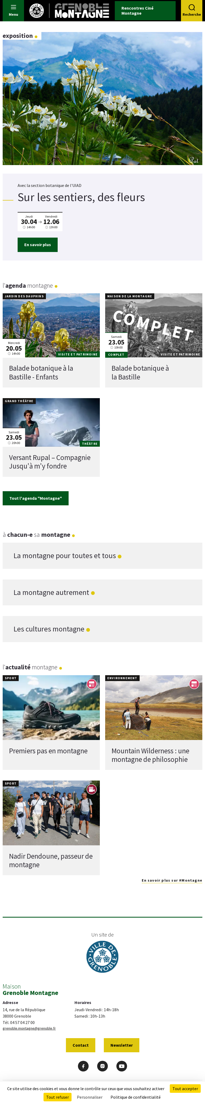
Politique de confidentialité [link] (136, 1097)
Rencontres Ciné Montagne (137, 10)
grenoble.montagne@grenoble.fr (29, 1028)
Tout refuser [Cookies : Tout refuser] (57, 1097)
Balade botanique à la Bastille (140, 372)
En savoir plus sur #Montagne (172, 880)
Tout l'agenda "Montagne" (35, 498)
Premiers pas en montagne (48, 750)
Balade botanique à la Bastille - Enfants (41, 372)
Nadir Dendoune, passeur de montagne (51, 860)
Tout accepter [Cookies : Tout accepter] (185, 1088)
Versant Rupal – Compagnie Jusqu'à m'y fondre (49, 461)
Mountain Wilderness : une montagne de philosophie (150, 754)
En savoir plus (37, 244)
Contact (81, 1045)
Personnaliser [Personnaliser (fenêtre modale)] (89, 1097)
